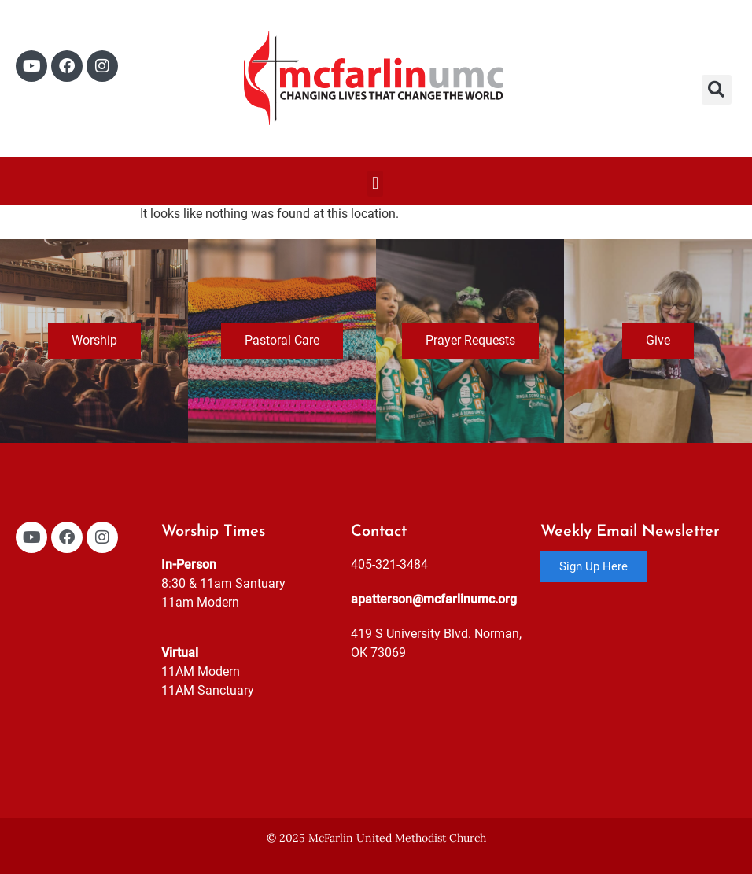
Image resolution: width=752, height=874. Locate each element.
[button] (717, 90)
